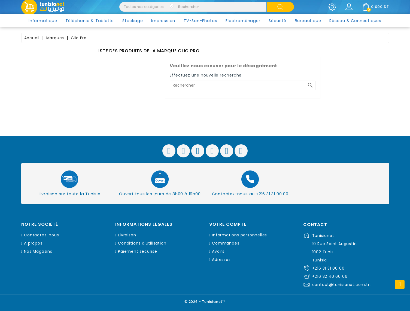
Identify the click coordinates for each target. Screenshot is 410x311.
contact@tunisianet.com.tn (341, 284)
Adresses (221, 259)
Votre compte (227, 224)
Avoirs (218, 251)
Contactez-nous (41, 235)
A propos (33, 243)
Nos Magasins (38, 251)
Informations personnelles (239, 235)
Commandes (225, 243)
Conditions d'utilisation (142, 243)
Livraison (127, 235)
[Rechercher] (243, 85)
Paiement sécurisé (137, 251)
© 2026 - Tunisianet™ (205, 301)
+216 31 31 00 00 (328, 268)
